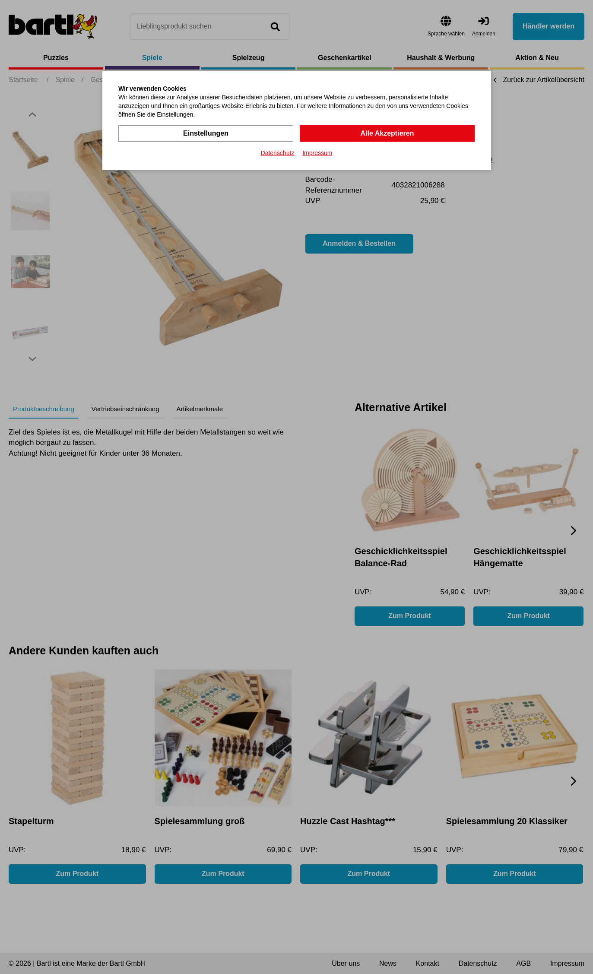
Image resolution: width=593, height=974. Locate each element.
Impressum (317, 152)
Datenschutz (278, 152)
